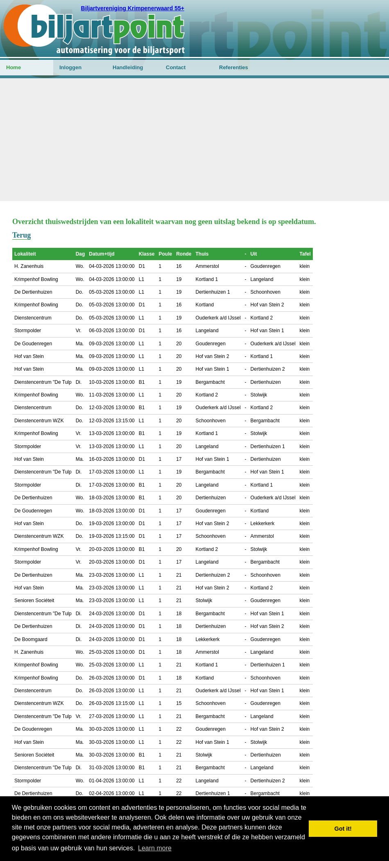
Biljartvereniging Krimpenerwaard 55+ (132, 8)
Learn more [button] (155, 848)
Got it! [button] (343, 828)
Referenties (233, 67)
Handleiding (128, 67)
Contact (175, 67)
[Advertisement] (194, 139)
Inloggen (70, 67)
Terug (21, 235)
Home (13, 67)
